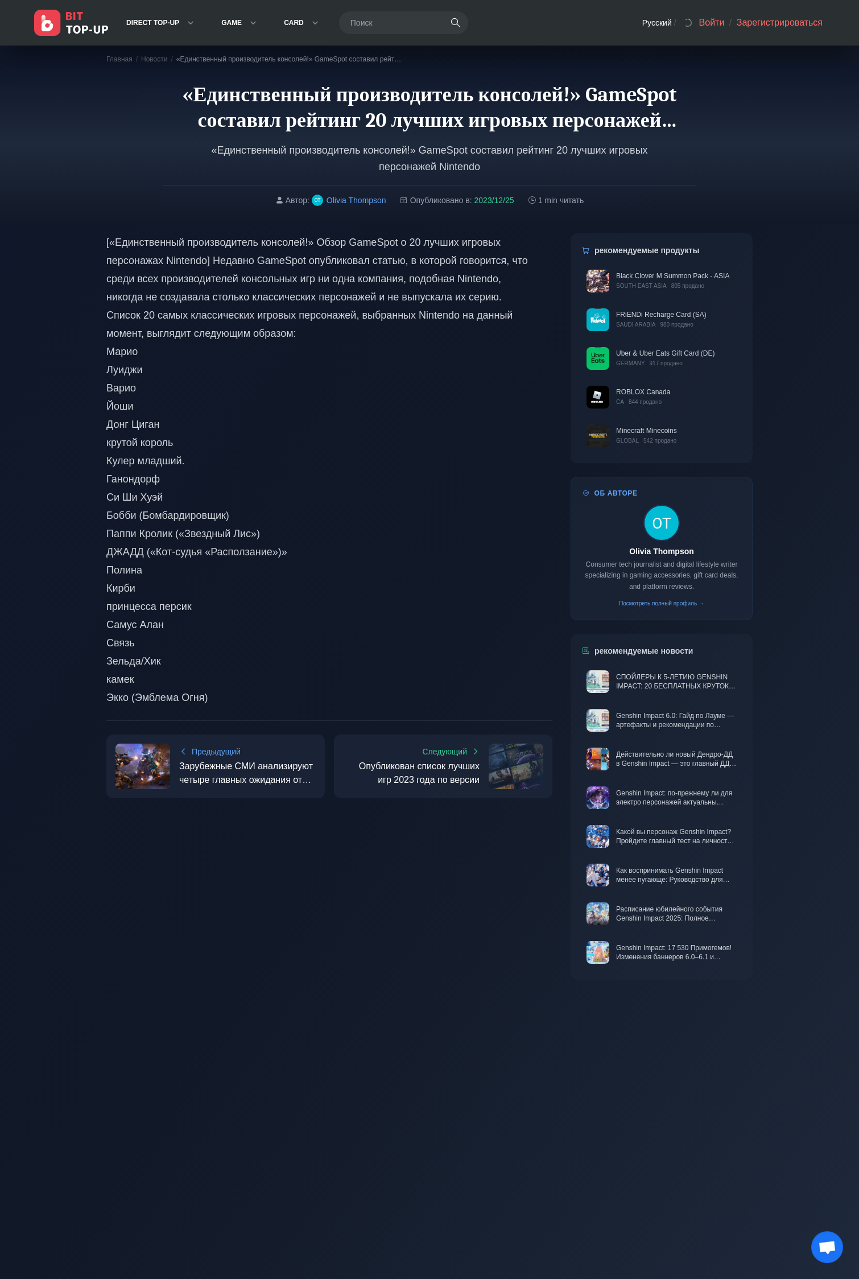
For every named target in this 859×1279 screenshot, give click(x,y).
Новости (154, 59)
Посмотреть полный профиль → (661, 603)
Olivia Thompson (661, 551)
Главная (119, 59)
